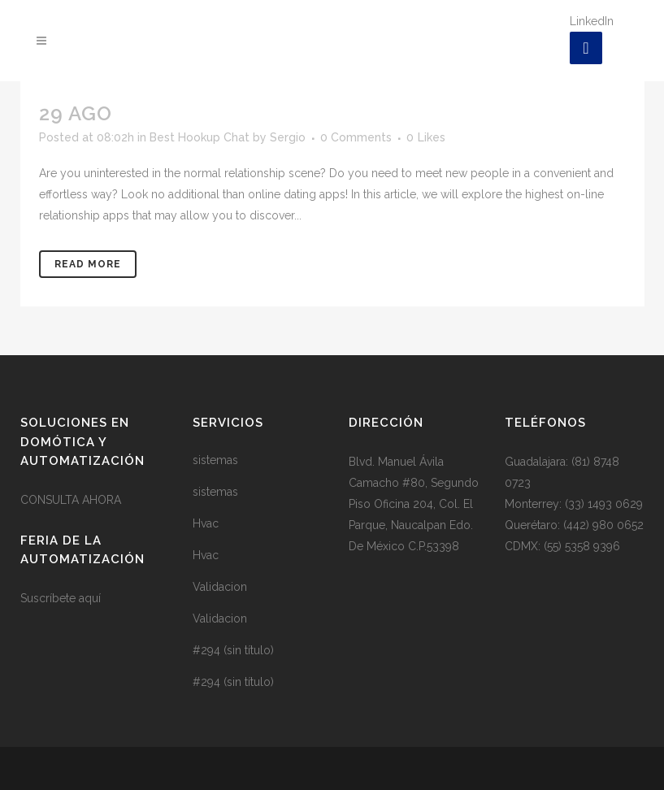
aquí (90, 598)
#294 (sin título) (233, 650)
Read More (87, 264)
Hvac (206, 523)
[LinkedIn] (586, 48)
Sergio (288, 137)
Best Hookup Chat (200, 137)
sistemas (215, 460)
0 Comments (356, 137)
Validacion (220, 586)
